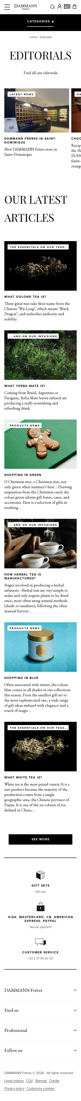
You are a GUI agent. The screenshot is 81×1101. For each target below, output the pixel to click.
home (33, 37)
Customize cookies (41, 1088)
